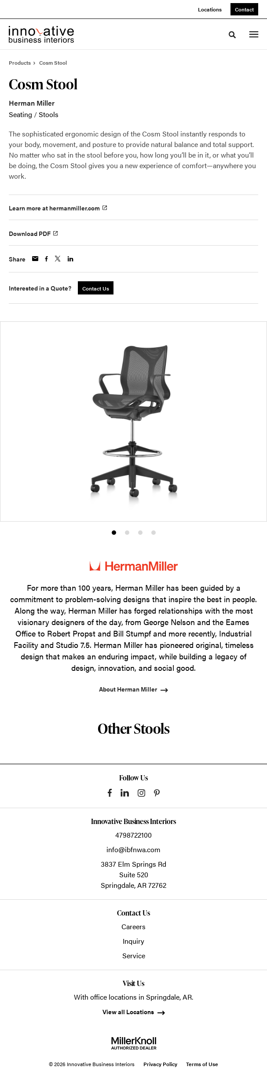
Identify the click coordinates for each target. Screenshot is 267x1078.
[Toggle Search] (232, 34)
